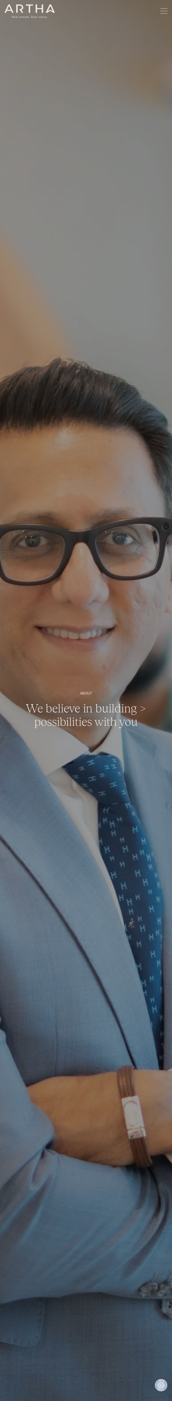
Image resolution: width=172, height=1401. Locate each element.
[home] (29, 11)
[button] (164, 11)
